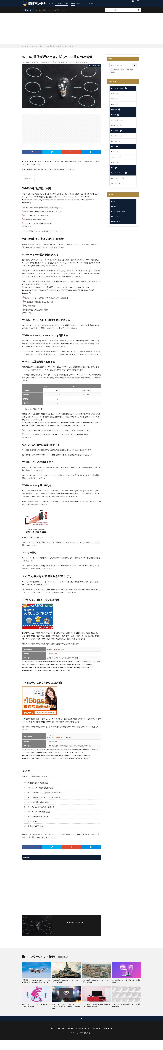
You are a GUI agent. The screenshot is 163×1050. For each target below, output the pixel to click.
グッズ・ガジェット (120, 176)
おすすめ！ (57, 62)
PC (82, 62)
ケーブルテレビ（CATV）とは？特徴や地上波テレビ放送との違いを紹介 (96, 1008)
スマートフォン (70, 62)
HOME (26, 46)
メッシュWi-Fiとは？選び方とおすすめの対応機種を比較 (126, 1008)
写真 (115, 149)
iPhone (63, 62)
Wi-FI (51, 10)
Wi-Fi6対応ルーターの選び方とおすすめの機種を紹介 (126, 981)
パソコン (116, 187)
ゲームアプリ (58, 10)
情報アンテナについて (119, 205)
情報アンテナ (87, 1037)
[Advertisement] (81, 28)
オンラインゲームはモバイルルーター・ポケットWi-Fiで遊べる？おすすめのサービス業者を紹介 (66, 1009)
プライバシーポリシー (119, 216)
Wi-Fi (73, 3)
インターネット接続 (61, 3)
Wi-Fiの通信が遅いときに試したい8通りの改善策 (59, 46)
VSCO (116, 154)
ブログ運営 (89, 3)
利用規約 (115, 211)
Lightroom (117, 160)
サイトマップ (116, 222)
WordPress (117, 138)
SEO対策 (116, 143)
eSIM (115, 105)
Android (78, 62)
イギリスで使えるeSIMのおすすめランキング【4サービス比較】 (95, 981)
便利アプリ (117, 127)
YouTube (66, 10)
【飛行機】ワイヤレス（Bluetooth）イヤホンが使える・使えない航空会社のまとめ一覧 (36, 982)
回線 (78, 3)
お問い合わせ (116, 227)
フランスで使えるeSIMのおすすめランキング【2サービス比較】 (65, 981)
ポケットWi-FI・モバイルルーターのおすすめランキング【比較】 (36, 1008)
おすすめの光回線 (42, 10)
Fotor (115, 165)
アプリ (51, 3)
